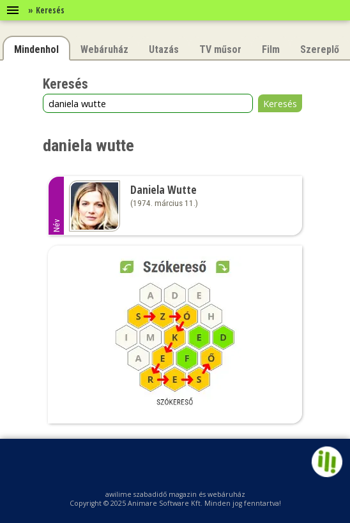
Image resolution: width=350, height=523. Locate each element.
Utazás (164, 49)
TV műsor (220, 49)
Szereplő (319, 49)
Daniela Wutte (163, 189)
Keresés (280, 103)
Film (271, 49)
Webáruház (104, 49)
